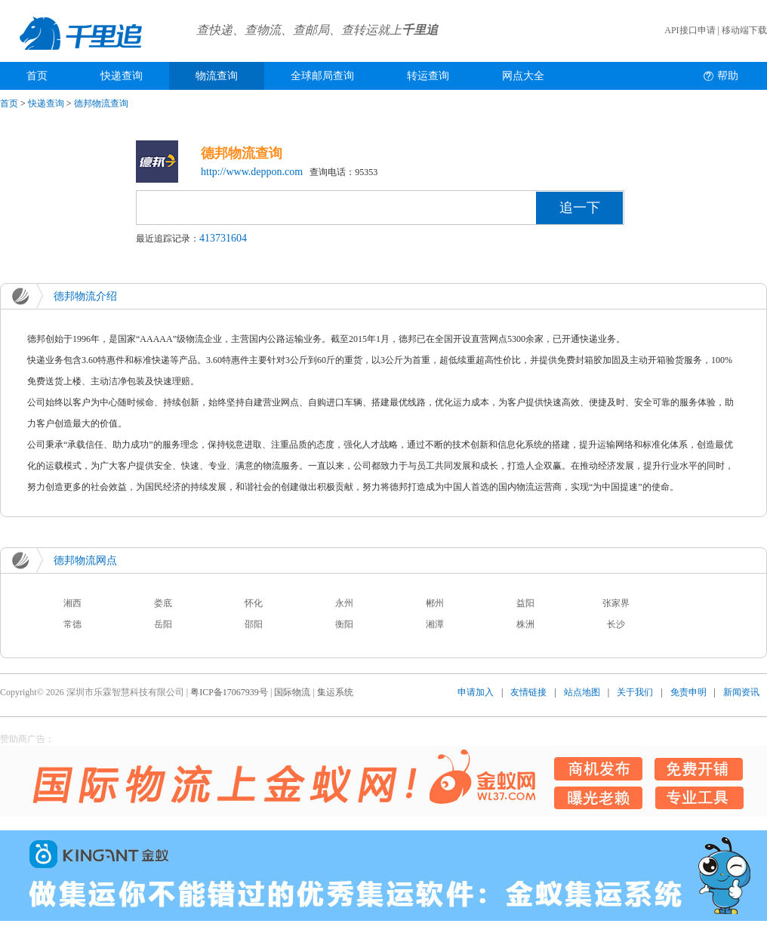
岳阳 (163, 624)
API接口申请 (689, 30)
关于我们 (635, 692)
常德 (72, 624)
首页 (37, 76)
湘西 (72, 603)
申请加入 (475, 692)
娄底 (163, 603)
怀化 (254, 603)
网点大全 (523, 76)
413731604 (223, 238)
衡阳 (344, 624)
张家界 (616, 603)
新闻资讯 (741, 692)
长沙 (616, 624)
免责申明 (688, 692)
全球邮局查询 (322, 76)
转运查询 (428, 76)
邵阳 (254, 624)
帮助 (727, 76)
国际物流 (292, 692)
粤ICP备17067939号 (229, 692)
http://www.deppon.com (252, 171)
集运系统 (335, 692)
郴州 (435, 603)
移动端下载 (744, 30)
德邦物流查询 (101, 103)
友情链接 (528, 692)
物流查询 (217, 76)
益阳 (525, 603)
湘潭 (435, 624)
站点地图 (582, 692)
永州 (344, 603)
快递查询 (121, 76)
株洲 (525, 624)
